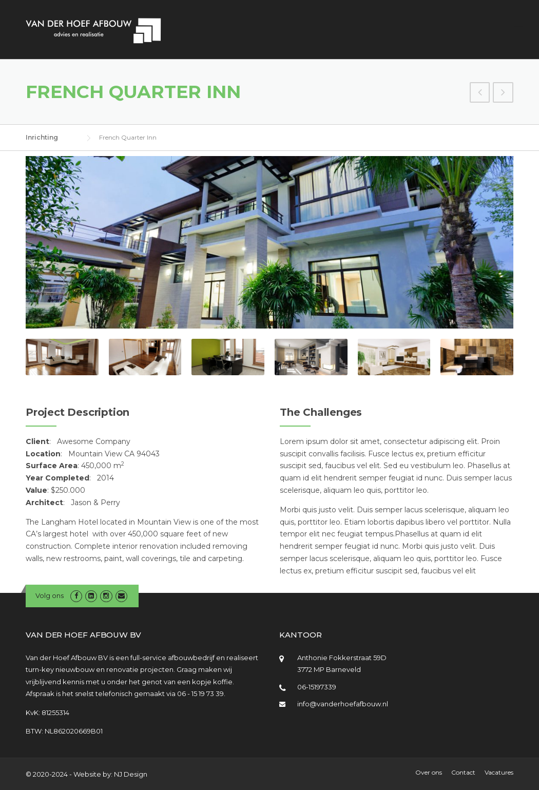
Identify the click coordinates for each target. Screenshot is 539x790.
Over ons (428, 772)
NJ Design (130, 774)
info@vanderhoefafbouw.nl (342, 704)
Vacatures (499, 772)
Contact (463, 772)
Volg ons (49, 595)
